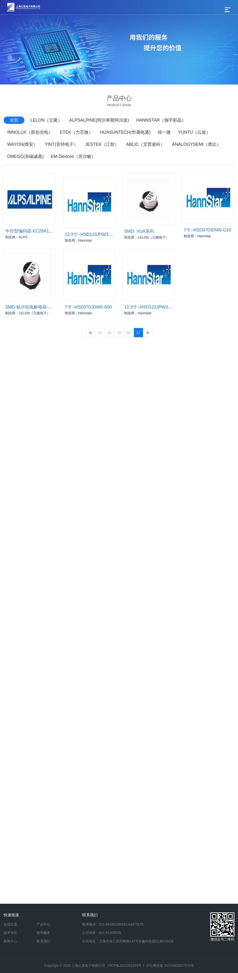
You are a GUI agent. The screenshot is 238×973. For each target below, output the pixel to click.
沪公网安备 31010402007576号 (170, 965)
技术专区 (10, 933)
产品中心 (43, 924)
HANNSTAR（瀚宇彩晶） (161, 120)
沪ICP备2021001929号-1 (126, 965)
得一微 (164, 132)
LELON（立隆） (46, 120)
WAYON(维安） (22, 144)
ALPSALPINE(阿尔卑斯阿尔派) (99, 120)
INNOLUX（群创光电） (30, 132)
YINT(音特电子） (61, 144)
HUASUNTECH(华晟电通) (125, 132)
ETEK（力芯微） (76, 132)
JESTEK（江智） (102, 144)
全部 (14, 120)
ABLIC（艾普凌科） (145, 144)
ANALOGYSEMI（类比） (196, 144)
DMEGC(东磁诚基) (25, 156)
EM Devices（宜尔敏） (73, 156)
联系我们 (43, 941)
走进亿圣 (10, 924)
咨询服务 (43, 933)
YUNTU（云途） (194, 132)
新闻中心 (10, 941)
